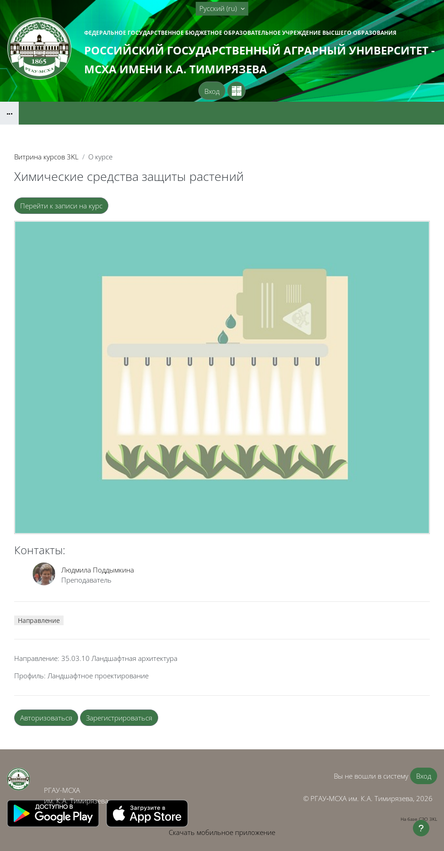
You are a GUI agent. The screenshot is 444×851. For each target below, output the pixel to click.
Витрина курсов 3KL (46, 156)
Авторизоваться (46, 717)
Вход (211, 91)
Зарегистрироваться (119, 717)
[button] (222, 9)
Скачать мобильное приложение (222, 832)
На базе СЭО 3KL (419, 819)
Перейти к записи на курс (61, 205)
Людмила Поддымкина (97, 569)
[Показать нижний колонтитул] (421, 828)
